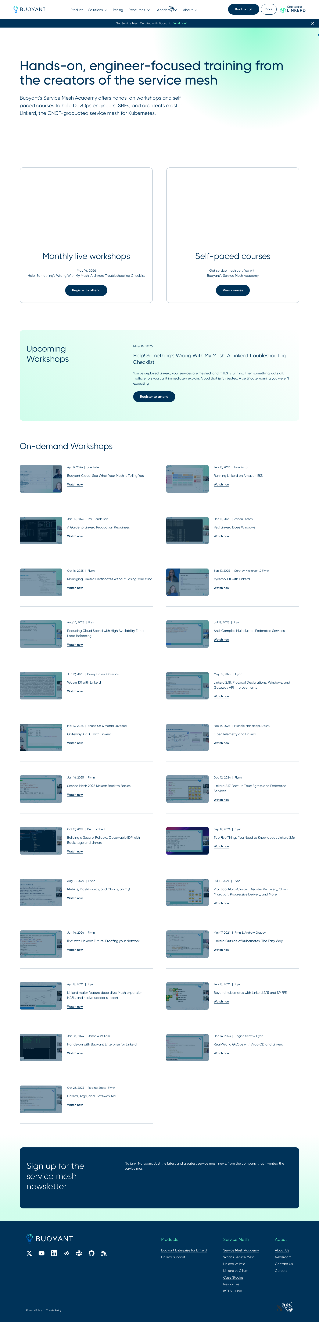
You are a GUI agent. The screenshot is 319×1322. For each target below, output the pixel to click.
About (188, 10)
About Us (282, 1250)
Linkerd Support (173, 1257)
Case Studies (233, 1277)
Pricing (118, 10)
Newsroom (283, 1257)
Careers (281, 1271)
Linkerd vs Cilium (235, 1271)
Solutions (95, 10)
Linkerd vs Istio (234, 1264)
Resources (137, 10)
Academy (164, 10)
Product (77, 10)
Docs (268, 9)
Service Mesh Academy (241, 1250)
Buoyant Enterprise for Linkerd (184, 1250)
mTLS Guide (232, 1291)
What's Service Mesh (239, 1257)
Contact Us (284, 1264)
